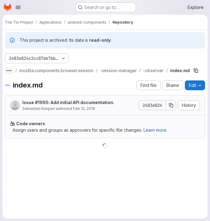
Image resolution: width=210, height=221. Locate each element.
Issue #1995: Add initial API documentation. (68, 102)
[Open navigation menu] (18, 7)
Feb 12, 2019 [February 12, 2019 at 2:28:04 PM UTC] (84, 108)
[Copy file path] (196, 71)
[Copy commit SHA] (171, 105)
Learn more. (155, 130)
